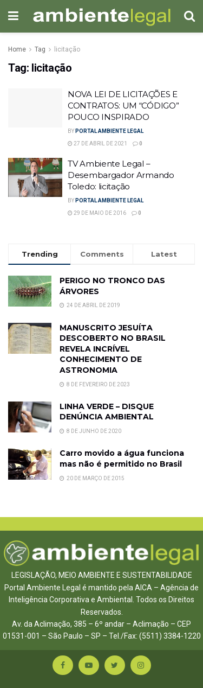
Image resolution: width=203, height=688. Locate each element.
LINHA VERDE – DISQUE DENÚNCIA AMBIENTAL (107, 412)
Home (17, 49)
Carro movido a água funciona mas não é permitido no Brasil (122, 458)
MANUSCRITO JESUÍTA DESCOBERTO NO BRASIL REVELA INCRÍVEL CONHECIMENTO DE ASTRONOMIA (113, 349)
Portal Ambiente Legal (109, 131)
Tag (40, 49)
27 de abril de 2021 (97, 143)
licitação (67, 49)
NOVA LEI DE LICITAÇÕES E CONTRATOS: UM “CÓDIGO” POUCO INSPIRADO (123, 105)
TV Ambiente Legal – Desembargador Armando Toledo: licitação (121, 175)
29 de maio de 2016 (97, 213)
